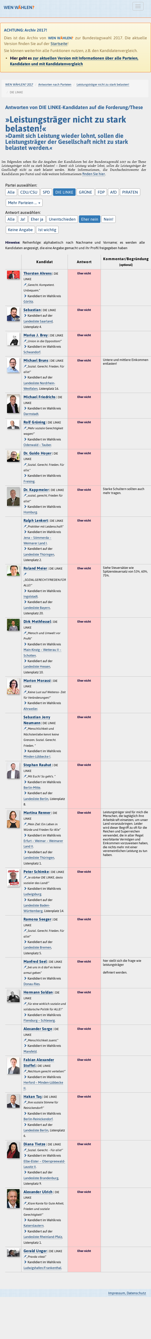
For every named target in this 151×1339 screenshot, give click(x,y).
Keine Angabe (20, 229)
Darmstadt (31, 414)
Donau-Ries (32, 984)
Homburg (30, 512)
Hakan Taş (33, 1096)
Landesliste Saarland (38, 321)
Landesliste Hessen (37, 666)
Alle (11, 192)
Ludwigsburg (32, 894)
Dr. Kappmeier (36, 490)
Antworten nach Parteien (54, 84)
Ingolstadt (31, 596)
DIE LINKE (64, 192)
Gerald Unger (35, 1251)
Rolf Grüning (35, 422)
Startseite (59, 43)
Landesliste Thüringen (39, 554)
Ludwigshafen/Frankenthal (42, 1268)
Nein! (108, 219)
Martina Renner (37, 812)
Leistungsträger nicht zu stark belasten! (103, 84)
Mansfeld (30, 1051)
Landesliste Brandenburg (41, 1178)
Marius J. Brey (36, 335)
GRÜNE (85, 192)
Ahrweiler (30, 709)
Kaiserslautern (34, 1225)
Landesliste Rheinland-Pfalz (43, 1237)
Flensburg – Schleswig (39, 1020)
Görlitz (28, 301)
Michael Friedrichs (40, 397)
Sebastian (32, 310)
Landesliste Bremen (37, 947)
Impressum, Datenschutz (127, 1293)
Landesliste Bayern (37, 608)
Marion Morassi (37, 680)
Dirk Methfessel (37, 621)
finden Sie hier (93, 174)
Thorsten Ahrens (38, 273)
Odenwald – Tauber (37, 445)
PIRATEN (130, 192)
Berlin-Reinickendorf (38, 1119)
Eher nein (89, 219)
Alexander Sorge (38, 1029)
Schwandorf (32, 352)
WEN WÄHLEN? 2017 (19, 84)
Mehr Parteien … (24, 202)
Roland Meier (35, 568)
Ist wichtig (47, 229)
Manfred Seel (35, 961)
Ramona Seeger (37, 919)
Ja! (22, 219)
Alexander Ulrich (38, 1192)
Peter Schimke (36, 871)
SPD (46, 192)
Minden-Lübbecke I (37, 756)
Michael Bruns (36, 360)
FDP (101, 192)
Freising (29, 481)
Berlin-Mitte (32, 787)
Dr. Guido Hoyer (38, 453)
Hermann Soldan (38, 992)
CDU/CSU (28, 192)
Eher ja (37, 219)
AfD (113, 192)
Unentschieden (62, 219)
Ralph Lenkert (36, 520)
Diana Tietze (35, 1144)
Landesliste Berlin (36, 799)
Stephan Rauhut (37, 765)
